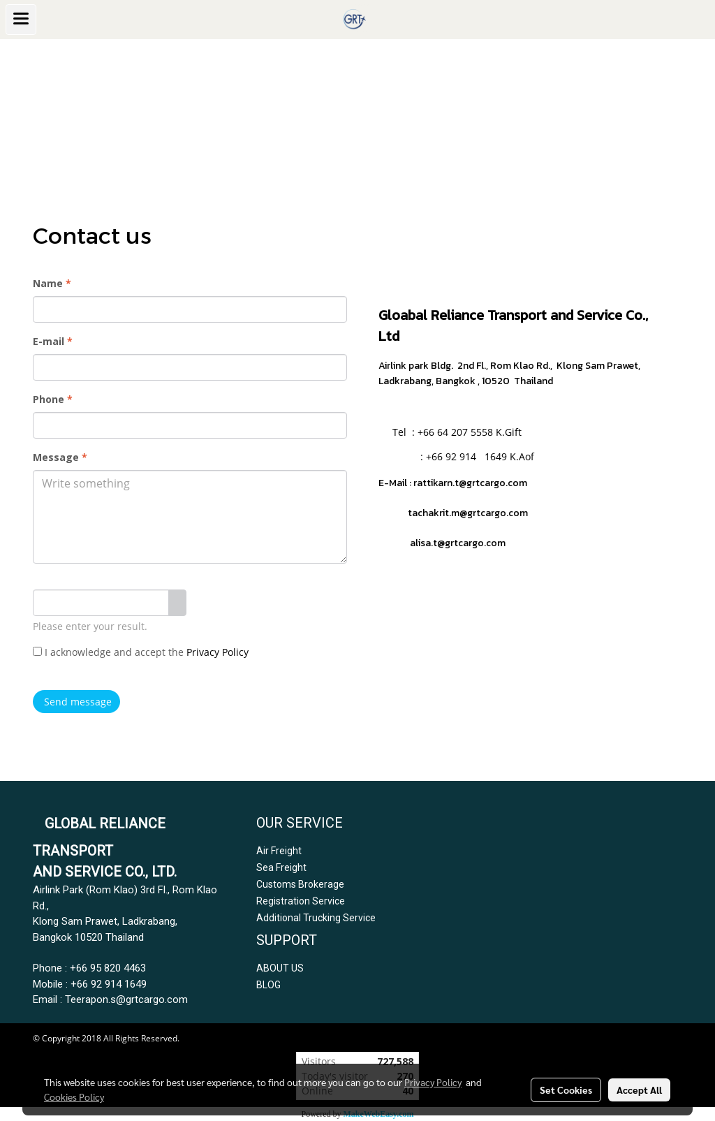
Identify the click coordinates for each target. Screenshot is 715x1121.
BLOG (268, 984)
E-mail (53, 341)
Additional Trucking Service (316, 917)
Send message (76, 701)
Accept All (639, 1089)
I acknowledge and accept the (141, 652)
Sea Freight (281, 867)
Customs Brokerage (300, 884)
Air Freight (279, 850)
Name (52, 283)
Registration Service (300, 901)
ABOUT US (280, 968)
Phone (53, 399)
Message (60, 457)
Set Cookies (566, 1089)
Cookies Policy (74, 1096)
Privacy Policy (217, 652)
